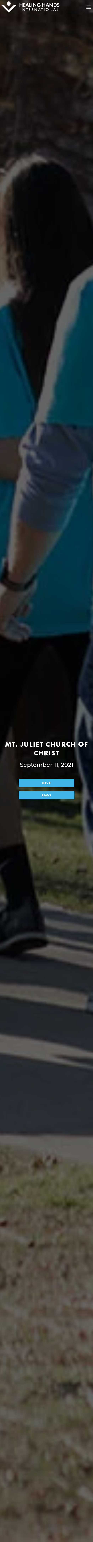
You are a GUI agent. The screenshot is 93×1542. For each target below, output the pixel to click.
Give (46, 783)
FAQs (46, 795)
